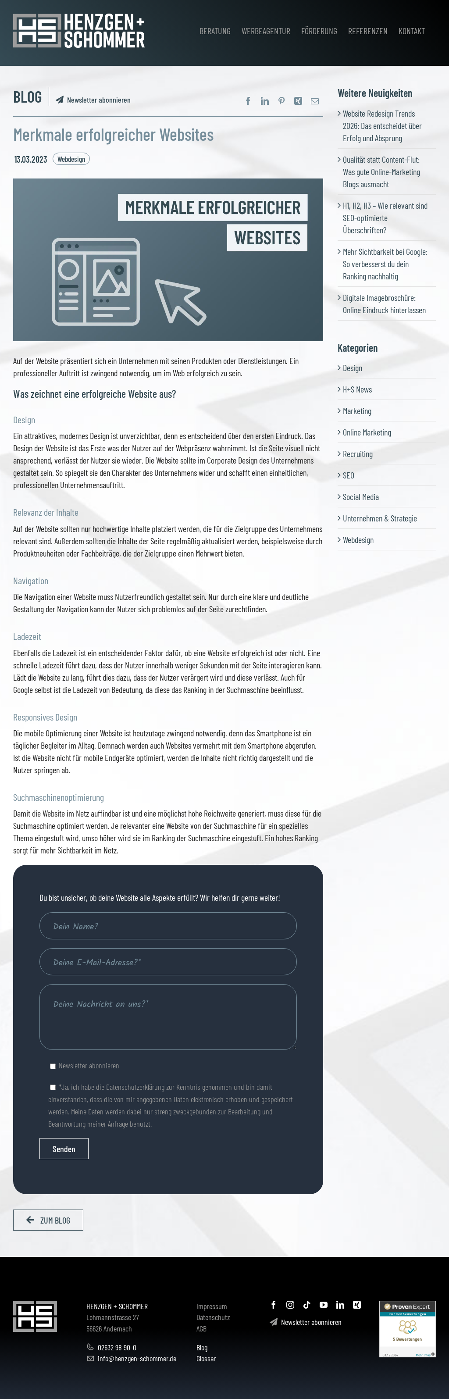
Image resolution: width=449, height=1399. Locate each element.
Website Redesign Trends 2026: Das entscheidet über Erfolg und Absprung (382, 125)
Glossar (206, 1358)
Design (352, 367)
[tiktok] (307, 1305)
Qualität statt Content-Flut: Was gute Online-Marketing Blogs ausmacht (381, 171)
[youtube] (324, 1305)
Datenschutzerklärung (135, 1087)
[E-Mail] (314, 101)
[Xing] (298, 101)
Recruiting (358, 453)
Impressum (211, 1306)
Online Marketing (367, 432)
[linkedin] (340, 1305)
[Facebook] (248, 101)
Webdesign (71, 158)
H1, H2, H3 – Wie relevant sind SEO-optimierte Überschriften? (385, 217)
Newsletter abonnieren (93, 99)
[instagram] (290, 1305)
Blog (201, 1347)
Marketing (357, 410)
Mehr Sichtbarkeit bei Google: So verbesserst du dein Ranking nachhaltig (385, 263)
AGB (201, 1328)
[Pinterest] (281, 101)
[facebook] (274, 1305)
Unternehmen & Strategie (380, 518)
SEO (348, 475)
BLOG (27, 96)
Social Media (361, 496)
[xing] (357, 1305)
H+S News (357, 389)
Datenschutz (213, 1317)
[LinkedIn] (265, 101)
